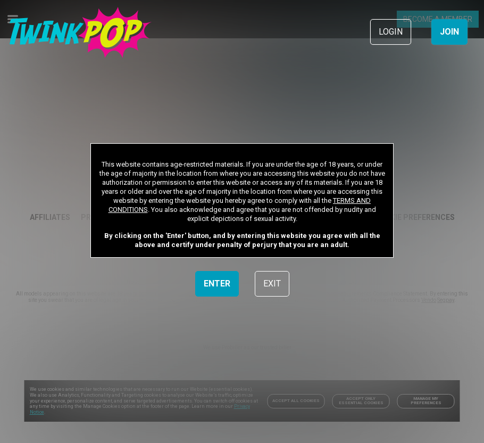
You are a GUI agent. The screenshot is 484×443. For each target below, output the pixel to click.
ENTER (217, 283)
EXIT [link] (272, 283)
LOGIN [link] (391, 32)
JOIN (449, 32)
